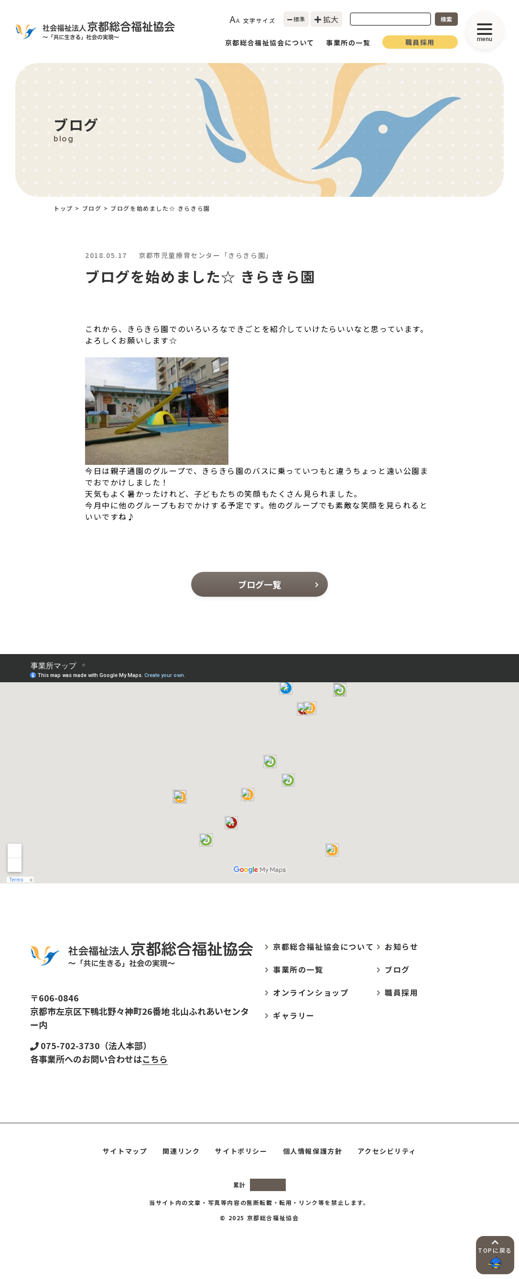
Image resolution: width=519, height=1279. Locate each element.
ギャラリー (294, 1015)
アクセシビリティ (386, 1151)
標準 (296, 19)
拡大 (326, 19)
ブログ (92, 208)
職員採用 (420, 42)
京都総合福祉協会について (269, 42)
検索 (446, 19)
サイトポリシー (241, 1151)
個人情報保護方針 (313, 1151)
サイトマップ (125, 1151)
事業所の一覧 (348, 42)
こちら (155, 1059)
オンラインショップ (310, 992)
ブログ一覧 (278, 584)
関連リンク (181, 1151)
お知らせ (401, 946)
